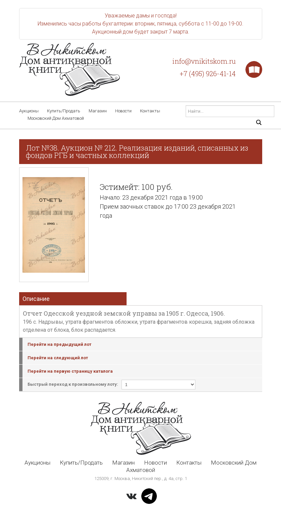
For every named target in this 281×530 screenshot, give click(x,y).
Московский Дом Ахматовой (56, 118)
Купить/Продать (63, 110)
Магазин (98, 110)
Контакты (150, 110)
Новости (123, 110)
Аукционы (29, 110)
